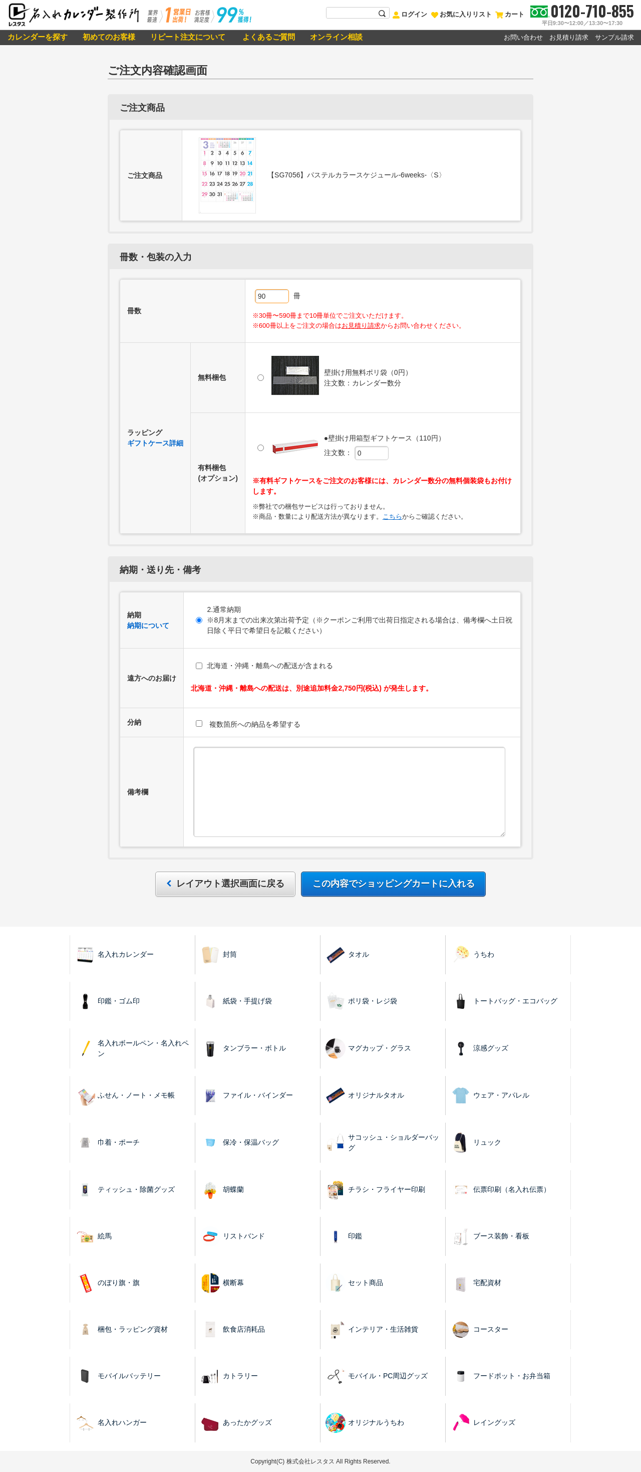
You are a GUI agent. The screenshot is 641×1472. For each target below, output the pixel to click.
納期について (148, 625)
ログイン (409, 14)
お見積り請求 (568, 37)
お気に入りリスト (461, 14)
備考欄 (137, 792)
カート (509, 14)
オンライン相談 (336, 37)
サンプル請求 (614, 37)
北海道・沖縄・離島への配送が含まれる (264, 666)
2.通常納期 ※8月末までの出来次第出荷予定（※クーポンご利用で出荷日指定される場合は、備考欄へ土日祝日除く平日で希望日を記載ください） (354, 620)
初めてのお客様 (109, 37)
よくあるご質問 (267, 37)
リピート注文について (187, 37)
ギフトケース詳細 (155, 443)
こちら (392, 516)
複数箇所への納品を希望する (248, 724)
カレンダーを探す (38, 37)
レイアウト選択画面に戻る (229, 884)
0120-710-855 (592, 11)
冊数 (134, 311)
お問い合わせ (523, 37)
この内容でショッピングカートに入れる (393, 884)
